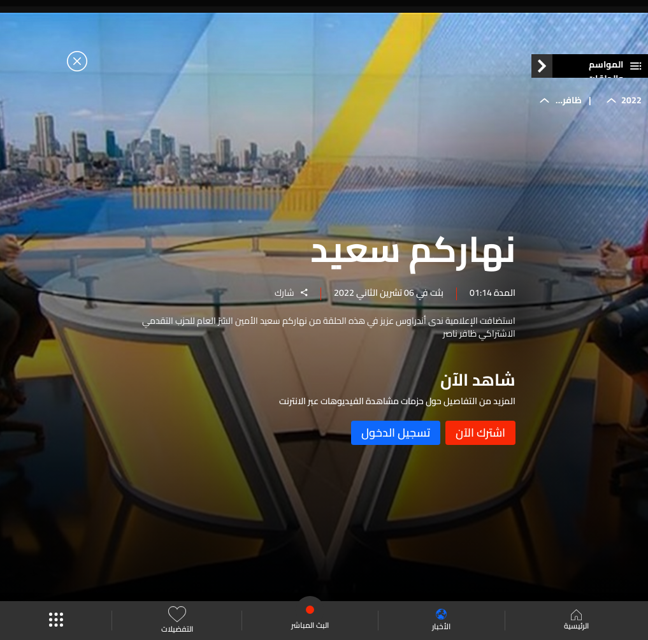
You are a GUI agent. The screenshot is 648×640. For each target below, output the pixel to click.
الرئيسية (576, 620)
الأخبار (441, 620)
